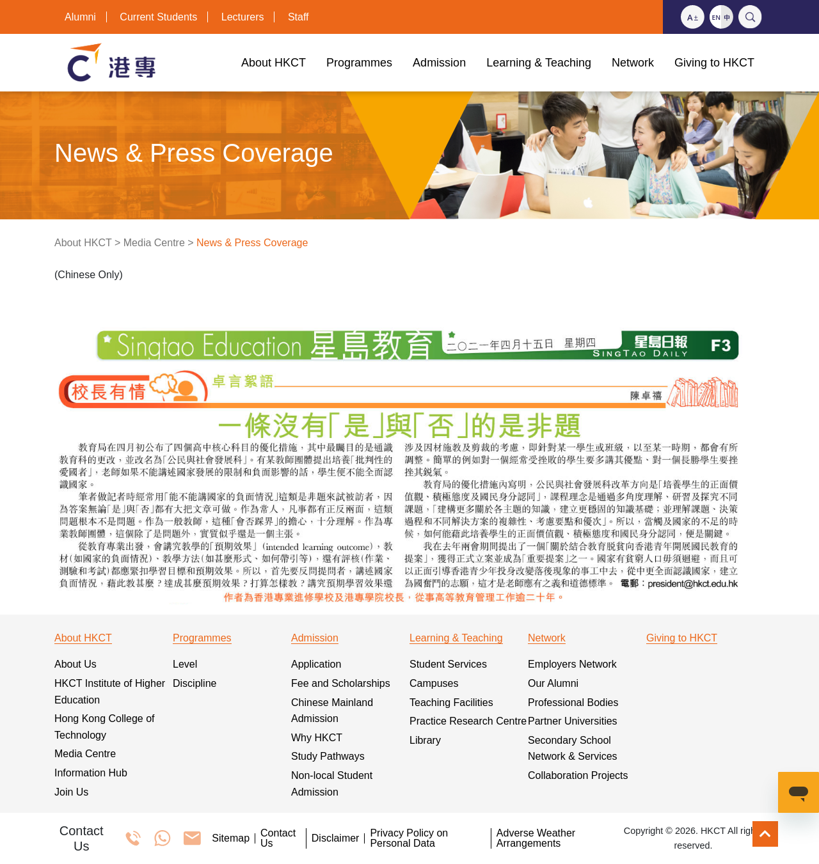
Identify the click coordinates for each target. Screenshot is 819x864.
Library (425, 740)
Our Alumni (553, 683)
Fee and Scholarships (340, 683)
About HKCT (83, 242)
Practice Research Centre (468, 721)
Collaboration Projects (578, 775)
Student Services (448, 664)
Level (185, 664)
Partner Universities (572, 721)
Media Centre (154, 242)
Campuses (434, 683)
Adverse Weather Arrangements (536, 838)
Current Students (158, 17)
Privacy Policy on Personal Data (409, 838)
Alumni (80, 17)
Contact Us (278, 838)
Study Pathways (328, 756)
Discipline (194, 683)
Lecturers (242, 17)
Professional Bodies (573, 702)
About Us (75, 664)
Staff (298, 17)
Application (316, 664)
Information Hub (90, 772)
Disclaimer (336, 838)
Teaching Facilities (451, 702)
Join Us (71, 792)
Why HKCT (316, 737)
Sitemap (231, 838)
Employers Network (572, 664)
